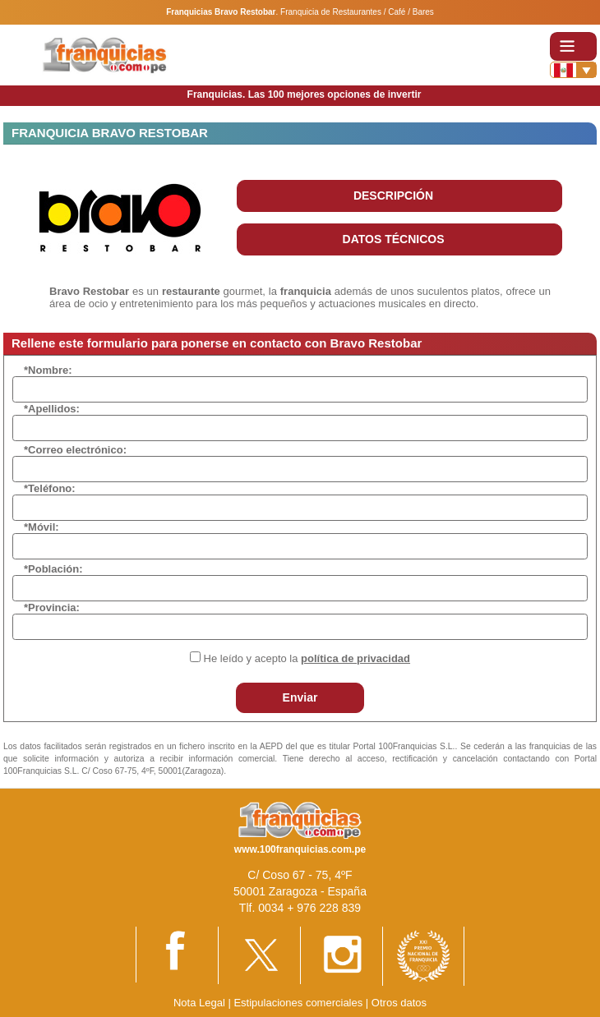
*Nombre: (48, 370)
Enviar (300, 697)
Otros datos (399, 1002)
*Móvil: (41, 527)
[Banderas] (573, 70)
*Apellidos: (52, 409)
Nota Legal (199, 1002)
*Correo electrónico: (75, 450)
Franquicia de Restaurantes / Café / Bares (357, 11)
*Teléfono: (50, 488)
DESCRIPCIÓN (393, 195)
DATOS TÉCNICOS (394, 239)
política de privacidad (355, 658)
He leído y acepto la (307, 658)
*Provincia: (52, 607)
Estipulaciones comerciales (299, 1002)
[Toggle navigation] (573, 46)
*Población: (53, 569)
